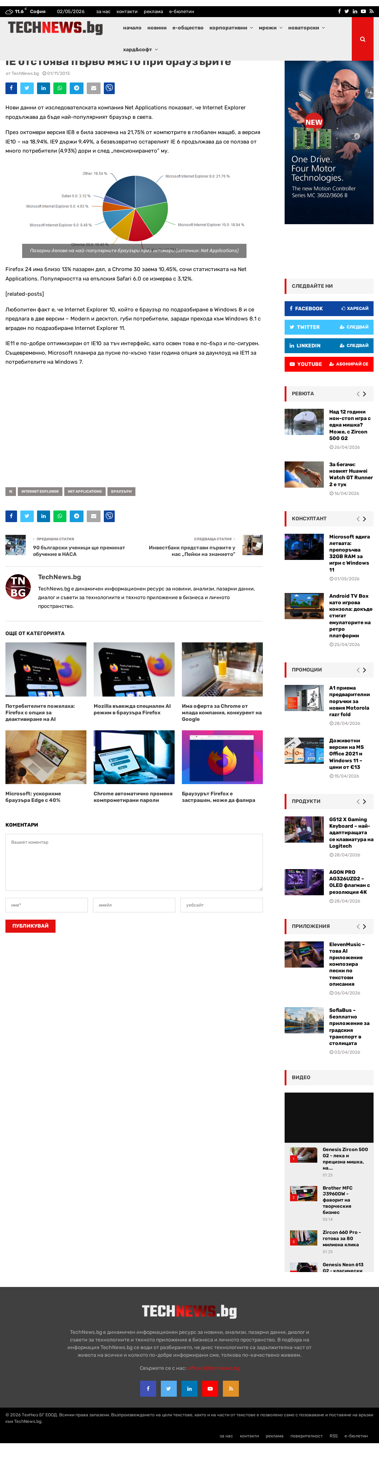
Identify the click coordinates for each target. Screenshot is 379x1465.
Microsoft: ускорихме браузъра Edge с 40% (33, 818)
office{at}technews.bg (214, 1390)
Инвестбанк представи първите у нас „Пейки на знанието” (192, 573)
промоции (307, 692)
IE (10, 513)
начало (132, 28)
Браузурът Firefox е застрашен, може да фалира (218, 818)
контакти (127, 11)
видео (301, 1099)
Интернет (48, 71)
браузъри (121, 513)
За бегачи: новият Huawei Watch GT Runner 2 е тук (351, 496)
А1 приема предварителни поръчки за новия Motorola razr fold (349, 723)
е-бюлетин (181, 11)
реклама (153, 11)
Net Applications (85, 513)
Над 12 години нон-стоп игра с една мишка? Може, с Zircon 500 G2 (350, 447)
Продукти (306, 823)
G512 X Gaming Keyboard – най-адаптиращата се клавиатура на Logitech (351, 854)
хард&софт (137, 50)
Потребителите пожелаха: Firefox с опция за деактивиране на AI (40, 734)
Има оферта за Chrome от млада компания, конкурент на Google (222, 734)
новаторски (303, 28)
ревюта (303, 415)
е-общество (188, 28)
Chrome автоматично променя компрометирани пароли (133, 818)
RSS (334, 1457)
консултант (309, 540)
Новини (69, 71)
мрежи (268, 28)
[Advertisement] (134, 446)
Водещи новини (21, 71)
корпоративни (228, 28)
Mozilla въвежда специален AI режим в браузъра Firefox (132, 731)
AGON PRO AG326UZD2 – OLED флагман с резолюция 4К (349, 904)
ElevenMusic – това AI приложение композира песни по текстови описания (347, 986)
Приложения (311, 948)
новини (157, 28)
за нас (103, 11)
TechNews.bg (25, 95)
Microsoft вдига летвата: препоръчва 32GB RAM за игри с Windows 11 (349, 575)
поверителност (306, 1457)
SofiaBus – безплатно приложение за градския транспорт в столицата (349, 1048)
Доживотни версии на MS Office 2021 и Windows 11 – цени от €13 (346, 775)
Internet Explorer (40, 513)
